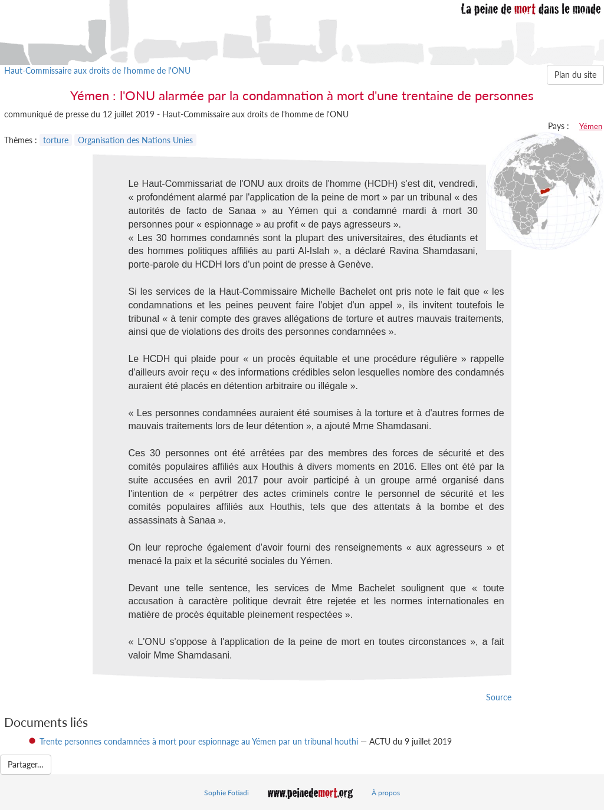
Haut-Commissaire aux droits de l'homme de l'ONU (97, 70)
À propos (386, 792)
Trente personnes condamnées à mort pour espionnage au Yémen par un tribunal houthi (199, 741)
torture (55, 140)
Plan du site (575, 75)
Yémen (590, 126)
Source (498, 697)
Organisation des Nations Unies (135, 140)
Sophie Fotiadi (226, 792)
